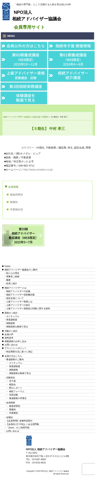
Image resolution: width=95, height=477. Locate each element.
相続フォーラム (16, 391)
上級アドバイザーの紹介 (18, 305)
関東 (88, 147)
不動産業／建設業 (56, 147)
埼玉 (70, 147)
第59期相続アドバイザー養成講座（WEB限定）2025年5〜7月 (23, 235)
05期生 (40, 147)
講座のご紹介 (11, 313)
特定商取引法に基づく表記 (19, 351)
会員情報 (13, 186)
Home (7, 266)
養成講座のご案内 (15, 359)
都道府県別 (16, 194)
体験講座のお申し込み (15, 341)
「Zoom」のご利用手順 (17, 427)
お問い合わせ (11, 345)
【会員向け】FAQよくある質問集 (22, 424)
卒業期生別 (16, 209)
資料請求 (9, 338)
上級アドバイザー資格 (26, 75)
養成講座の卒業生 (18, 398)
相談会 (12, 384)
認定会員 (79, 147)
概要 (8, 280)
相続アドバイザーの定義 (18, 291)
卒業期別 (13, 413)
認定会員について (15, 298)
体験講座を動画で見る (25, 98)
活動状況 (10, 377)
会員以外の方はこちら (26, 46)
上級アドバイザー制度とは (19, 301)
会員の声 (9, 334)
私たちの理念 (12, 273)
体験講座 (10, 323)
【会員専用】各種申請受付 (19, 421)
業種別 (14, 202)
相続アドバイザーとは (15, 288)
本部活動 (13, 395)
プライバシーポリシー (15, 348)
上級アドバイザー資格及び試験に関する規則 (28, 308)
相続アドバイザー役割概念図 (20, 294)
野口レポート (15, 388)
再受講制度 (11, 319)
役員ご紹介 (11, 283)
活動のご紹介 (11, 331)
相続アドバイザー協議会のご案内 (21, 269)
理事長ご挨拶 (12, 276)
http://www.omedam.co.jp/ (38, 169)
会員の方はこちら (13, 356)
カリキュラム (12, 316)
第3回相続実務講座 (25, 86)
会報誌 (9, 417)
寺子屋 (12, 381)
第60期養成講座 (25, 59)
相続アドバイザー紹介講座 (73, 75)
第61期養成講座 (73, 59)
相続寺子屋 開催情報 (73, 46)
